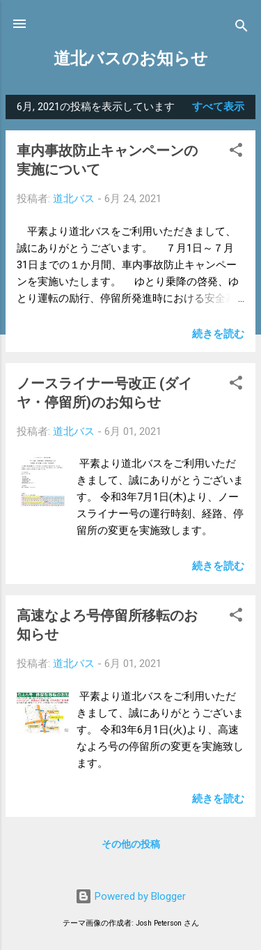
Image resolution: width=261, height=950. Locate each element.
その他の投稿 (131, 844)
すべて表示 (218, 106)
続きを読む (218, 334)
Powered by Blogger (130, 896)
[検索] (241, 28)
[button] (236, 152)
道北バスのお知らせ (131, 58)
